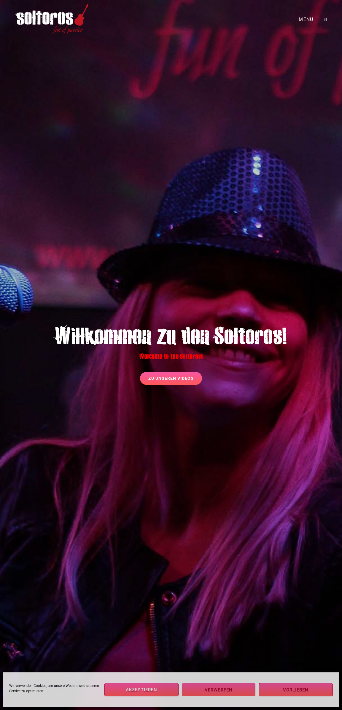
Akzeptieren (142, 690)
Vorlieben (296, 690)
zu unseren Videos (175, 376)
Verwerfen (219, 690)
